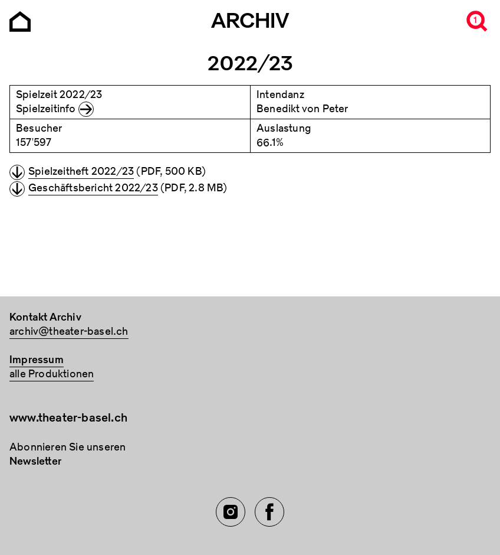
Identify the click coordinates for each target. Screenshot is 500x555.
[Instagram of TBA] (230, 512)
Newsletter (35, 461)
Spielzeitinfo (46, 109)
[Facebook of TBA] (269, 512)
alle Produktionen (51, 374)
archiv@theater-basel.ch (69, 331)
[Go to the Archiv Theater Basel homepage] (20, 20)
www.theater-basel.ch (68, 417)
